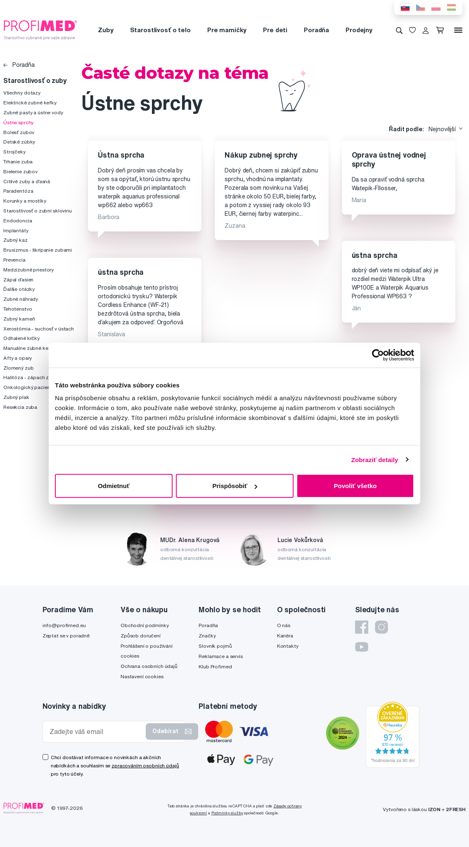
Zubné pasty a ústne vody (33, 112)
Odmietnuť (114, 485)
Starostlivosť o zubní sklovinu (37, 210)
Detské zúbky (19, 141)
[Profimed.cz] (40, 30)
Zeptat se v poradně (66, 635)
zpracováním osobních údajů (145, 765)
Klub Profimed (215, 666)
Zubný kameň (19, 318)
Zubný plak (16, 397)
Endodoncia (17, 220)
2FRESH (456, 809)
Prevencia (14, 259)
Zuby (105, 30)
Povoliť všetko (355, 485)
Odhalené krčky (21, 338)
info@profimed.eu (64, 625)
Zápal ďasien (18, 279)
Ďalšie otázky (19, 289)
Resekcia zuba (20, 407)
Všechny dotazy (21, 92)
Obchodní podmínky (145, 625)
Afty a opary (17, 358)
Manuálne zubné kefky (29, 348)
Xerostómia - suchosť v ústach (38, 328)
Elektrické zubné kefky (30, 102)
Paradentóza (18, 190)
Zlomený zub (18, 367)
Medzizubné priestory (28, 269)
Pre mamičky (226, 30)
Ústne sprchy (18, 122)
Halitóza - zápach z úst (30, 377)
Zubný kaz (15, 240)
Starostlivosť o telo (160, 30)
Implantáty (15, 230)
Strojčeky (14, 151)
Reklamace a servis (220, 656)
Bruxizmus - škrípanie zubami (37, 249)
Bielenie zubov (20, 171)
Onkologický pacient (27, 387)
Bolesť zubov (18, 132)
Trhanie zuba (18, 161)
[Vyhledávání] (399, 30)
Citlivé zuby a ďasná (26, 181)
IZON (434, 809)
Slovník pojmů (215, 646)
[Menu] (458, 30)
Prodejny (359, 30)
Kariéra (285, 635)
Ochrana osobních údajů (149, 666)
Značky (207, 635)
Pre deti (275, 30)
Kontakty (287, 646)
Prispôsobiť (234, 485)
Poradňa (316, 30)
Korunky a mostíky (24, 200)
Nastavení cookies (142, 676)
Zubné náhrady (20, 299)
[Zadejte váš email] (96, 732)
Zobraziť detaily (374, 459)
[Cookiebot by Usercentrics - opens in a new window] (378, 355)
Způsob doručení (141, 635)
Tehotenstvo (17, 308)
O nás (283, 625)
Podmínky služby (227, 813)
